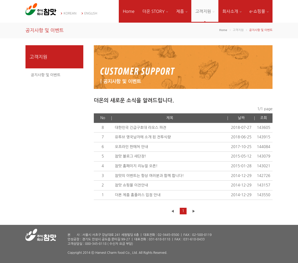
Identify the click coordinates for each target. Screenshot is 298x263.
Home (129, 11)
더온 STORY (155, 11)
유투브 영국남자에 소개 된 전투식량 (143, 137)
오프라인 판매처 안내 (131, 147)
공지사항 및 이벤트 (45, 75)
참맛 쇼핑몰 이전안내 (131, 185)
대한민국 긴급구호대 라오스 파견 (140, 127)
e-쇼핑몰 (259, 11)
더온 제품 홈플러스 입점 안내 (138, 195)
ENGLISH (90, 13)
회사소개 (232, 11)
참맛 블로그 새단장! (130, 156)
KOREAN (70, 13)
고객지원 (204, 11)
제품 (181, 11)
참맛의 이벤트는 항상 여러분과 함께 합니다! (149, 176)
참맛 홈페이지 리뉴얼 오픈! (136, 166)
